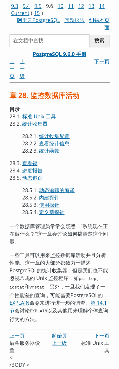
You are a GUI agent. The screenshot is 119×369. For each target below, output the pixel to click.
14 (101, 6)
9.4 (26, 6)
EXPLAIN (20, 301)
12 (81, 6)
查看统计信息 (54, 143)
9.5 (38, 6)
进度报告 (32, 170)
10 (60, 6)
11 (71, 6)
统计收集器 (35, 123)
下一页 (101, 61)
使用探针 (49, 204)
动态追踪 (32, 177)
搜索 (99, 40)
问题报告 (74, 20)
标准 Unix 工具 (39, 116)
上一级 (22, 69)
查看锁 (29, 163)
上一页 (12, 69)
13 (91, 6)
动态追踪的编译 (57, 190)
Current (20, 13)
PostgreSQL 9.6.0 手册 (59, 54)
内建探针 (49, 197)
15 (37, 13)
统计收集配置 (54, 136)
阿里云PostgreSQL (38, 20)
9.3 (14, 6)
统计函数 (49, 150)
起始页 (59, 333)
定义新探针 (51, 212)
